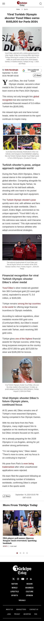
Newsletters (21, 609)
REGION (30, 583)
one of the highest (23, 339)
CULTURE (29, 591)
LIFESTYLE (14, 591)
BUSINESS (29, 587)
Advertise (27, 614)
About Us (9, 609)
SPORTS (14, 595)
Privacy (17, 614)
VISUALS (22, 600)
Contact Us (33, 609)
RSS (35, 614)
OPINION (29, 595)
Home (18, 9)
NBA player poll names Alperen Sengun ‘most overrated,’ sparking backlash (20, 540)
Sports (26, 9)
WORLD (14, 587)
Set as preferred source (31, 70)
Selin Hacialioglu (11, 70)
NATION (14, 583)
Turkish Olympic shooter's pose (21, 200)
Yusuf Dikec (7, 288)
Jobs (9, 614)
